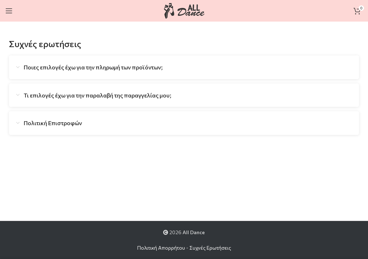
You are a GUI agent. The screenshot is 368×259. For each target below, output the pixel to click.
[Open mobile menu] (9, 11)
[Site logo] (184, 10)
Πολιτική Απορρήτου (161, 248)
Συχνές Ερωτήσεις (210, 248)
